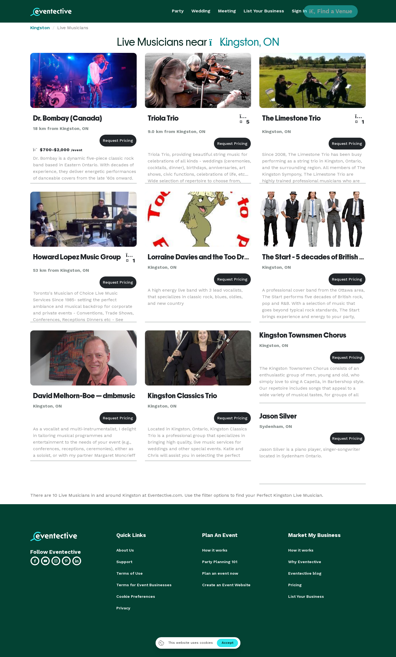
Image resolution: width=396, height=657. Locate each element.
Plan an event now (220, 573)
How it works (214, 550)
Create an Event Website (226, 585)
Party (178, 10)
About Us (125, 550)
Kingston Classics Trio (182, 396)
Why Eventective (304, 562)
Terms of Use (129, 573)
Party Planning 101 (219, 562)
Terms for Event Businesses (144, 585)
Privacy (123, 608)
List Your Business (264, 10)
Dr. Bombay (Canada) (67, 118)
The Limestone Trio (291, 118)
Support (124, 562)
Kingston (40, 27)
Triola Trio (163, 118)
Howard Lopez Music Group (77, 257)
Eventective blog (304, 573)
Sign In (299, 10)
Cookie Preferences (135, 596)
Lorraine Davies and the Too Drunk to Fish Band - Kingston (237, 257)
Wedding (200, 10)
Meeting (227, 10)
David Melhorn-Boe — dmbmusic (84, 396)
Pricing (295, 585)
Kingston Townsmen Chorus (302, 335)
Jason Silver (278, 416)
